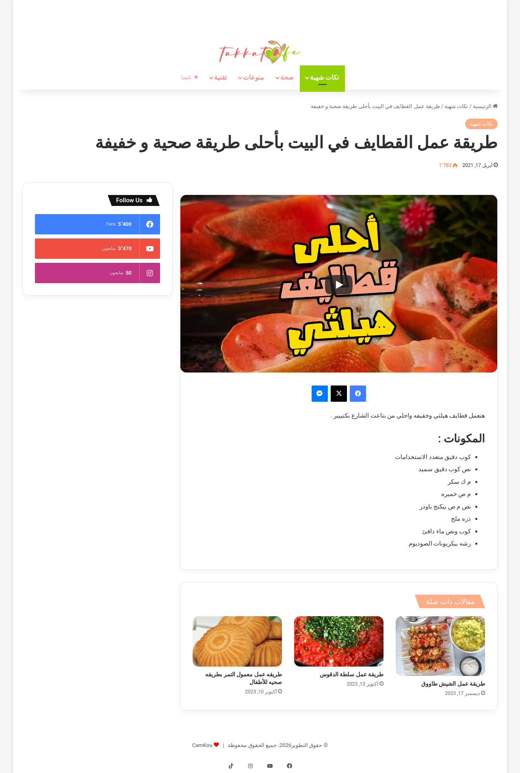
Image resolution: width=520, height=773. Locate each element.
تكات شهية (324, 77)
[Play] (339, 284)
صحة (287, 77)
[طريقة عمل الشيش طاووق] (440, 646)
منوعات (253, 77)
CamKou (202, 745)
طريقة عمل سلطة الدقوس (352, 674)
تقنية (220, 77)
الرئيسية (485, 106)
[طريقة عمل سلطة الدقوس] (339, 641)
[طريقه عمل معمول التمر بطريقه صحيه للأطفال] (237, 641)
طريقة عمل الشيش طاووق (453, 683)
